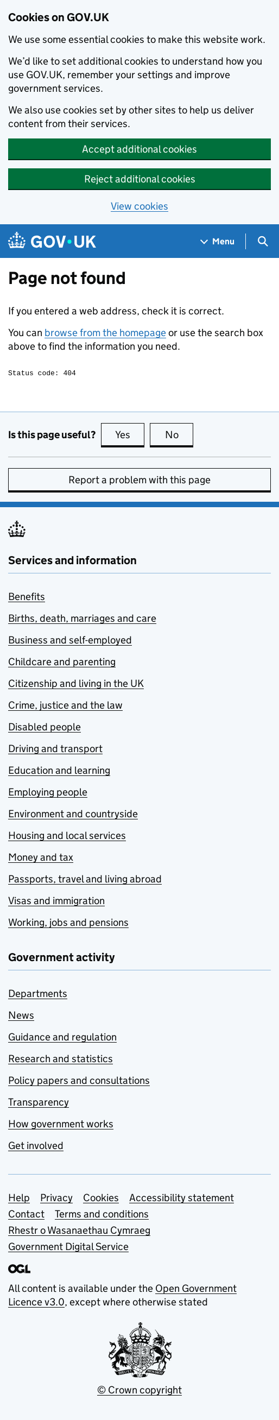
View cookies (139, 206)
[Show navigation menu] (217, 241)
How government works (60, 1125)
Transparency (38, 1103)
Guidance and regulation (62, 1038)
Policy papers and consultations (79, 1082)
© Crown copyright (139, 1391)
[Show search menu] (262, 241)
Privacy (56, 1199)
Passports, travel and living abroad (85, 880)
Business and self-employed (70, 641)
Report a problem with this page (139, 481)
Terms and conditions (102, 1215)
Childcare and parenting (62, 663)
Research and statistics (60, 1060)
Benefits (26, 598)
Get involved (36, 1147)
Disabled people (44, 728)
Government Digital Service (68, 1248)
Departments (37, 995)
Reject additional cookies (139, 179)
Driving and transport (55, 750)
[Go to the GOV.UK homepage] (52, 241)
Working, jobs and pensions (68, 924)
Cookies (101, 1199)
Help (19, 1199)
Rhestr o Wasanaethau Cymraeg (79, 1232)
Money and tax (40, 859)
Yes (129, 436)
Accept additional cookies (139, 149)
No (179, 436)
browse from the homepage (105, 332)
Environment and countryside (73, 815)
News (21, 1017)
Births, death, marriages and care (82, 620)
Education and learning (59, 772)
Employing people (47, 793)
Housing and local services (67, 837)
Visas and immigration (56, 902)
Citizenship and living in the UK (76, 685)
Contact (26, 1215)
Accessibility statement (181, 1199)
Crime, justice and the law (65, 706)
